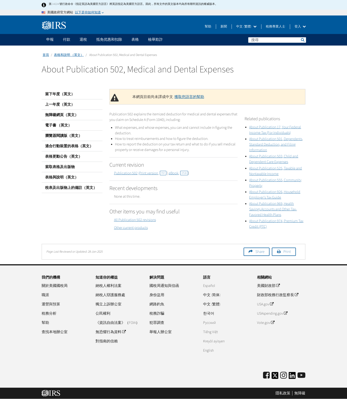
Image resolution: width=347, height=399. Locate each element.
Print (287, 252)
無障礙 (299, 393)
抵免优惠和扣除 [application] (109, 39)
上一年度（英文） (60, 104)
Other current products (131, 227)
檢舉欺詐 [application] (155, 39)
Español (209, 285)
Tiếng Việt (210, 332)
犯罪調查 (156, 322)
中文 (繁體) (246, 26)
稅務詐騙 (156, 313)
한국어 (208, 313)
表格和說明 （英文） (69, 55)
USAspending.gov (272, 313)
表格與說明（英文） (61, 177)
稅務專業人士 (275, 26)
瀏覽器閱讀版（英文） (63, 135)
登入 (300, 26)
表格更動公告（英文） (63, 156)
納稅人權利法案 (108, 285)
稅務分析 (49, 313)
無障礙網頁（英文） (61, 114)
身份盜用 (156, 295)
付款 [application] (66, 39)
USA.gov (265, 304)
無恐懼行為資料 (111, 332)
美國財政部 (268, 285)
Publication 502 (126, 173)
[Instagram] (283, 375)
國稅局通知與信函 (164, 285)
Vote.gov (265, 322)
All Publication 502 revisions (135, 219)
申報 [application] (50, 39)
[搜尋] (277, 40)
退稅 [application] (83, 39)
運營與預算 (51, 304)
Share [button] (259, 252)
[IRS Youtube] (301, 375)
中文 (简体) (211, 295)
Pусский (209, 322)
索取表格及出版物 (60, 166)
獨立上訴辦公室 (108, 304)
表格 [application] (135, 39)
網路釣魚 (156, 304)
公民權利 (103, 313)
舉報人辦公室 (160, 332)
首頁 (46, 55)
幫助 (208, 26)
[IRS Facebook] (266, 375)
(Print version (152, 173)
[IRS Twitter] (275, 377)
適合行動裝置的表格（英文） (69, 146)
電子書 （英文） (58, 125)
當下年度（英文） (60, 94)
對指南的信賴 (107, 341)
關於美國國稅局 (55, 285)
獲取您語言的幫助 (189, 96)
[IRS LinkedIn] (292, 377)
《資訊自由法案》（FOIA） (117, 322)
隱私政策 (283, 393)
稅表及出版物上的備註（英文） (71, 187)
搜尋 (302, 40)
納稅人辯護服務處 (110, 295)
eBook (178, 173)
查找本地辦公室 (55, 332)
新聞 (223, 26)
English (208, 350)
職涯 (45, 295)
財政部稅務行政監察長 (277, 295)
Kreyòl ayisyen (214, 341)
